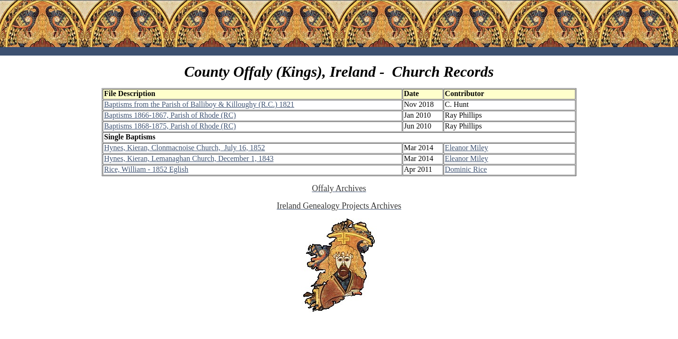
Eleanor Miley (466, 148)
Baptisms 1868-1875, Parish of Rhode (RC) (170, 126)
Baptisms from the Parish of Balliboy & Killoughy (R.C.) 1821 (199, 104)
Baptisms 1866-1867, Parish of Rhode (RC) (170, 115)
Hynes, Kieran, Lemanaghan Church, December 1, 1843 (189, 158)
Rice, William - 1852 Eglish (146, 169)
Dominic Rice (466, 169)
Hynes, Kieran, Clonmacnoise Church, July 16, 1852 (184, 148)
